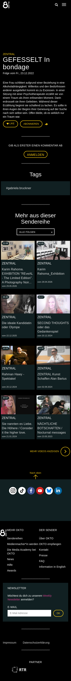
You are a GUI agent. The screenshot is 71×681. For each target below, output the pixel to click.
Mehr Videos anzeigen (50, 451)
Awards (11, 570)
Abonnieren (31, 124)
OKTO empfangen (50, 544)
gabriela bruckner (19, 188)
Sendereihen (15, 538)
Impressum (9, 642)
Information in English (52, 566)
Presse (43, 555)
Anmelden (35, 154)
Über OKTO (46, 538)
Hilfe (10, 564)
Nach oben (35, 475)
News (10, 559)
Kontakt (43, 549)
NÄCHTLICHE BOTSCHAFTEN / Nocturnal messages (51, 428)
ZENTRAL (9, 54)
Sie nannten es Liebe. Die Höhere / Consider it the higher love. (17, 428)
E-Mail (12, 607)
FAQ (41, 561)
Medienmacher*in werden (22, 544)
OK (58, 613)
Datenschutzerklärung (36, 642)
